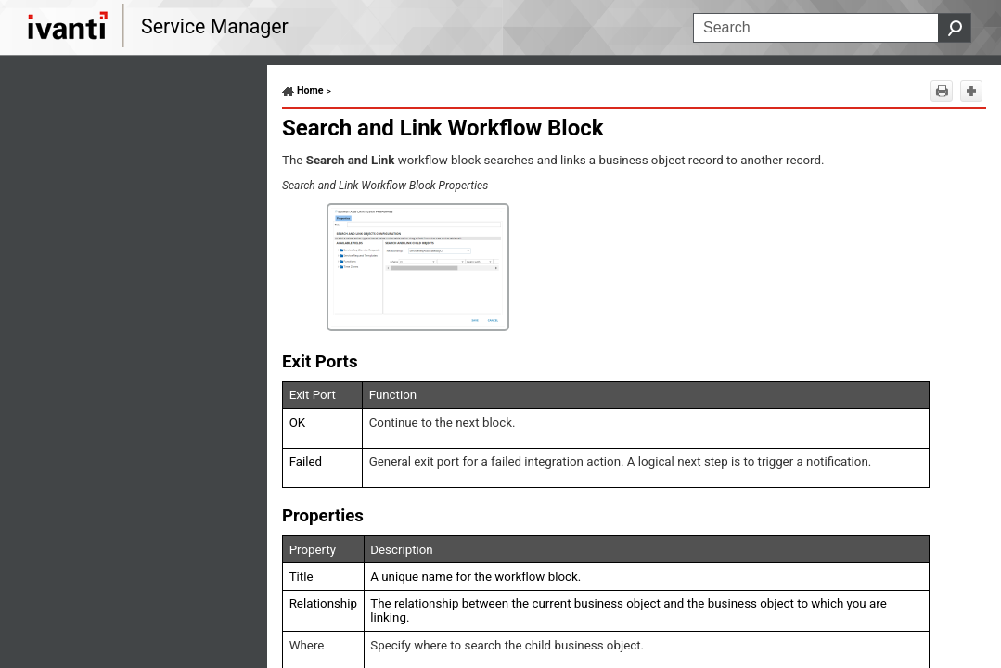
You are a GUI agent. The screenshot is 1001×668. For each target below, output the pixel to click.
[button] (954, 28)
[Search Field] (832, 28)
